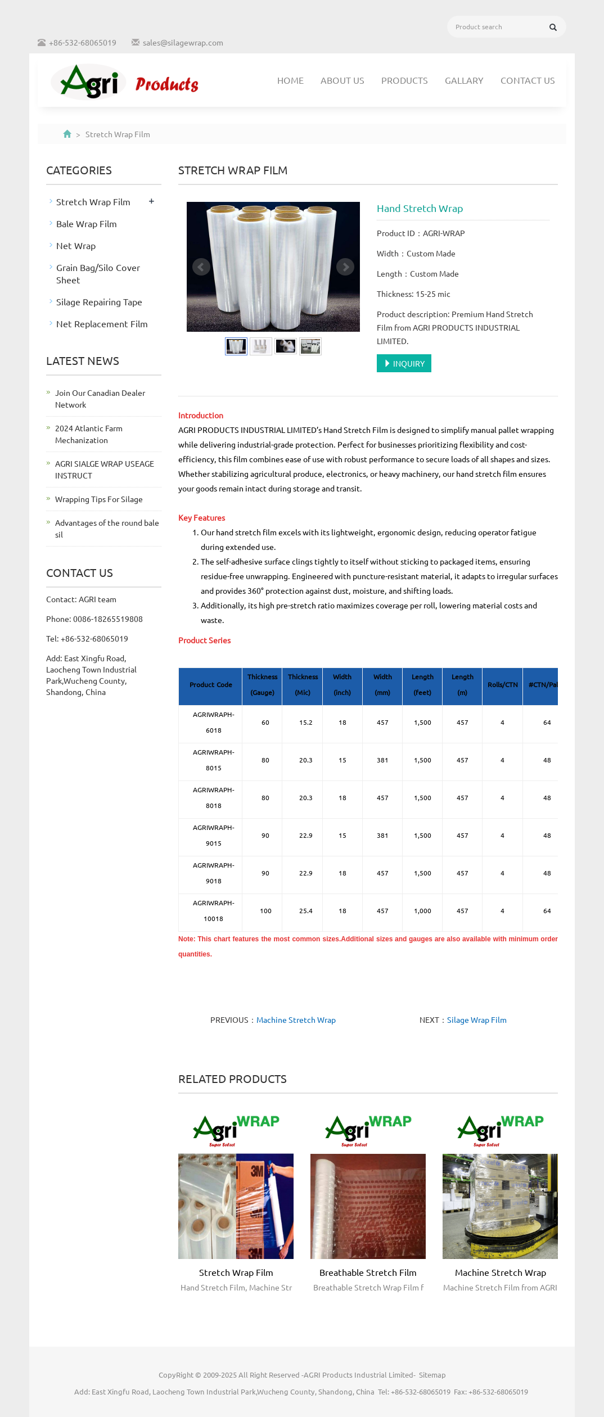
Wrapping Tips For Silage (99, 499)
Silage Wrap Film (477, 1019)
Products (404, 79)
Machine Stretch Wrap (296, 1019)
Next (345, 267)
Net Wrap (76, 245)
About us (342, 79)
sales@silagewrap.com (183, 42)
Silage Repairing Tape (99, 301)
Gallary (464, 79)
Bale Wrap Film (86, 223)
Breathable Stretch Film (368, 1272)
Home (290, 79)
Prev (201, 267)
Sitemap (432, 1374)
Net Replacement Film (102, 323)
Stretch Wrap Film (236, 1272)
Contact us (528, 79)
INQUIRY (404, 363)
